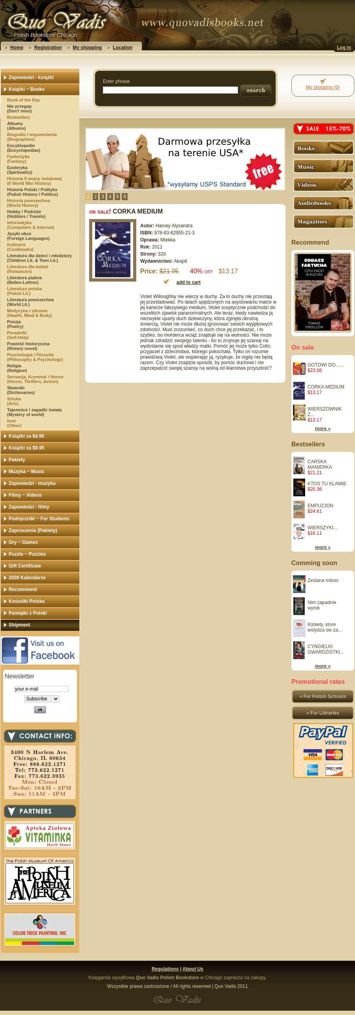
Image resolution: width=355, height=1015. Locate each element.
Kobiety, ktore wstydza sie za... (324, 627)
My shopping (87, 47)
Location (122, 47)
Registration (48, 47)
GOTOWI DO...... (325, 365)
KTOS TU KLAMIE (326, 483)
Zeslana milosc (323, 580)
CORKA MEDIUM (325, 387)
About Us (192, 969)
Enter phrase (116, 81)
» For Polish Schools (323, 696)
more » (322, 428)
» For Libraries (322, 713)
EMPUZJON (320, 505)
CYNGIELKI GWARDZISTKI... (325, 649)
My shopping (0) (323, 87)
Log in (344, 47)
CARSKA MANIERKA (319, 464)
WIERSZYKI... (322, 528)
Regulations (165, 969)
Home (16, 47)
